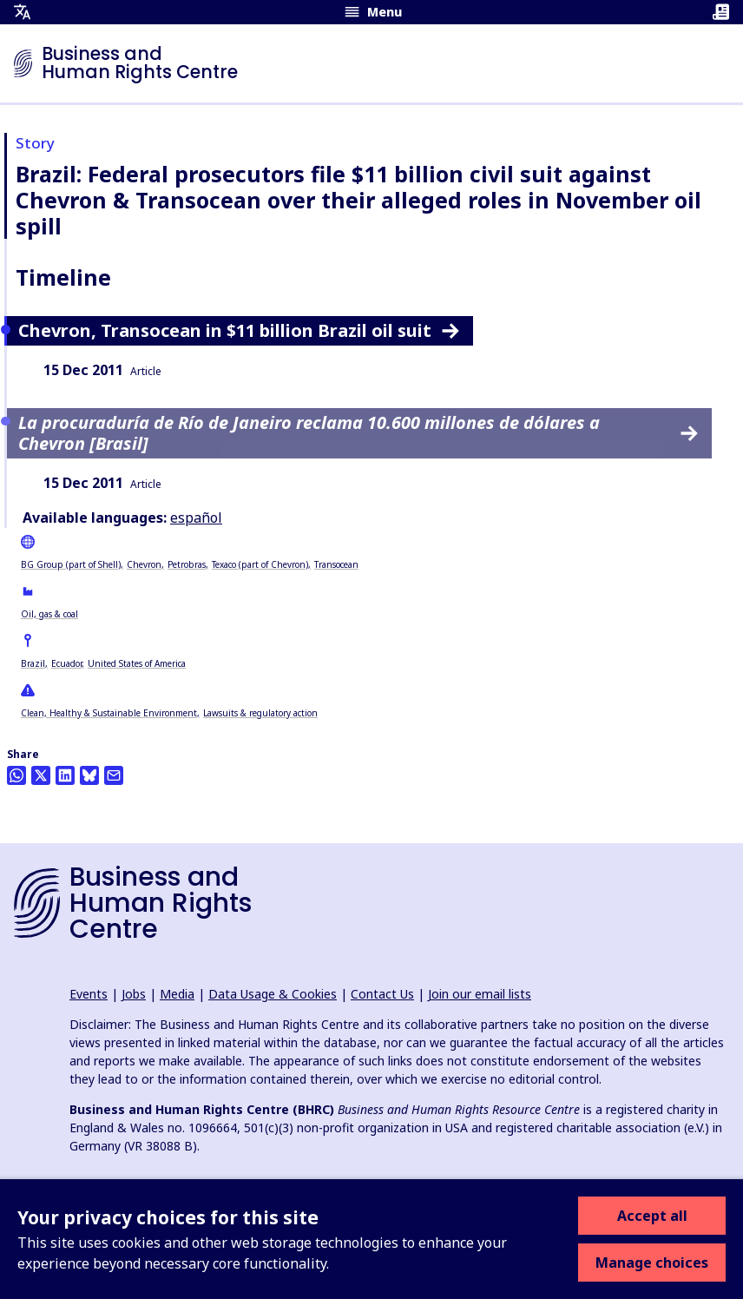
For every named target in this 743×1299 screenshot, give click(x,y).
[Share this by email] (113, 775)
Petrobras (187, 564)
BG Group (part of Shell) (71, 564)
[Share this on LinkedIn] (65, 775)
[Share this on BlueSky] (89, 775)
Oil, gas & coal (49, 614)
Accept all (652, 1215)
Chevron (144, 564)
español (196, 517)
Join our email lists (479, 994)
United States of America (137, 663)
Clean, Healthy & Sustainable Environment (109, 713)
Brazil (33, 663)
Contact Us (382, 994)
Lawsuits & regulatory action (260, 713)
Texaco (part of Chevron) (260, 564)
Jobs (134, 994)
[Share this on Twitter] (40, 775)
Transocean (336, 564)
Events (88, 994)
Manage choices (651, 1262)
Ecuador (66, 663)
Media (177, 994)
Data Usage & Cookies (272, 994)
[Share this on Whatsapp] (16, 775)
